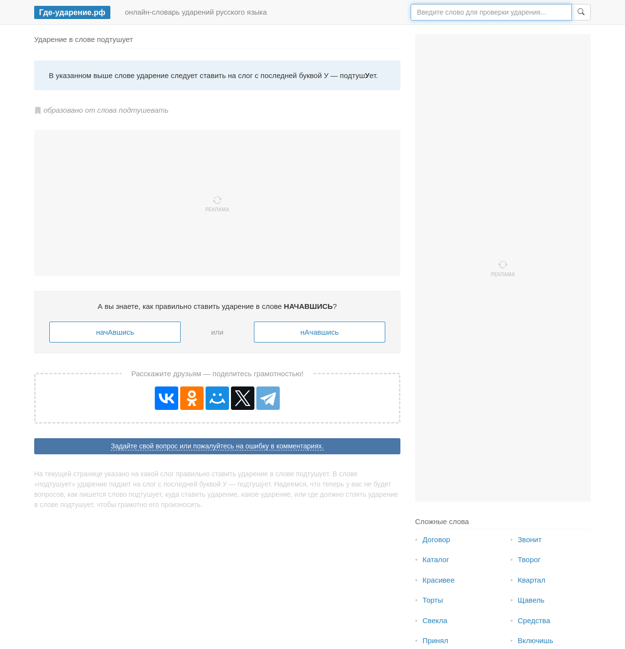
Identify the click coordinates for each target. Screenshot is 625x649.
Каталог (435, 559)
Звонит (530, 539)
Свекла (434, 620)
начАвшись (115, 332)
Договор (436, 539)
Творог (529, 559)
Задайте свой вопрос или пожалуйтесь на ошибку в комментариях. (217, 446)
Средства (534, 620)
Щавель (531, 600)
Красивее (438, 580)
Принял (435, 640)
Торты (432, 600)
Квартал (531, 580)
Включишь (535, 640)
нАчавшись (319, 332)
